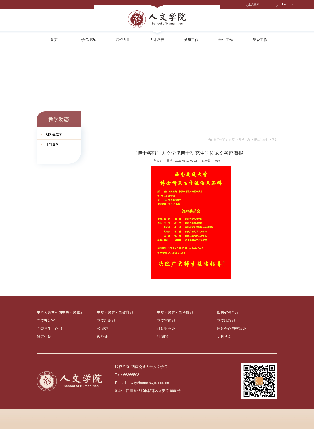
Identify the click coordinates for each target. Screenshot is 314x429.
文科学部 (224, 337)
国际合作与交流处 (231, 329)
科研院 (162, 337)
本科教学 (52, 144)
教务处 (102, 337)
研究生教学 (54, 134)
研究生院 (44, 337)
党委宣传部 (166, 320)
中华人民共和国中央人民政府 (60, 312)
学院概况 (88, 40)
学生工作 (225, 40)
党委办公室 (46, 320)
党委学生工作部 (49, 329)
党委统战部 (226, 320)
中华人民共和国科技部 (175, 312)
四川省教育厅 (228, 312)
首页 (54, 40)
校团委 (102, 329)
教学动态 (244, 139)
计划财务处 (166, 329)
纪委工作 (260, 40)
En (284, 4)
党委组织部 (106, 320)
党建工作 (191, 40)
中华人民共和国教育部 (115, 312)
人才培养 (157, 40)
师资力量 (123, 40)
